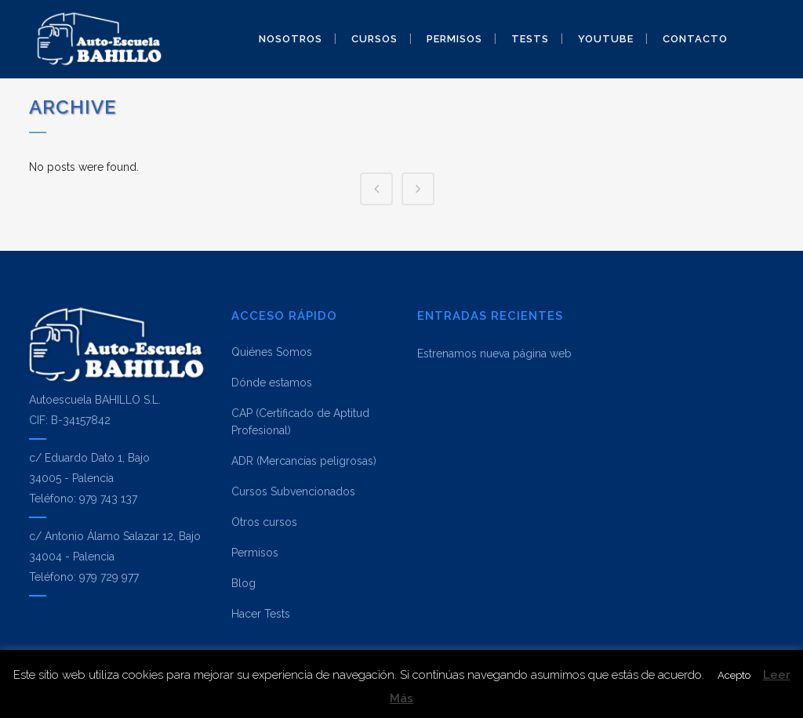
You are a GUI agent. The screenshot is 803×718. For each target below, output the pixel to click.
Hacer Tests (260, 613)
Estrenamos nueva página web (494, 353)
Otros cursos (264, 522)
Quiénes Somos (271, 352)
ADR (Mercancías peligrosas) (303, 461)
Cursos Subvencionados (293, 491)
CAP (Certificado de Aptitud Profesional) (300, 422)
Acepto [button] (734, 675)
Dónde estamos (271, 382)
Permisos (254, 552)
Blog (243, 583)
